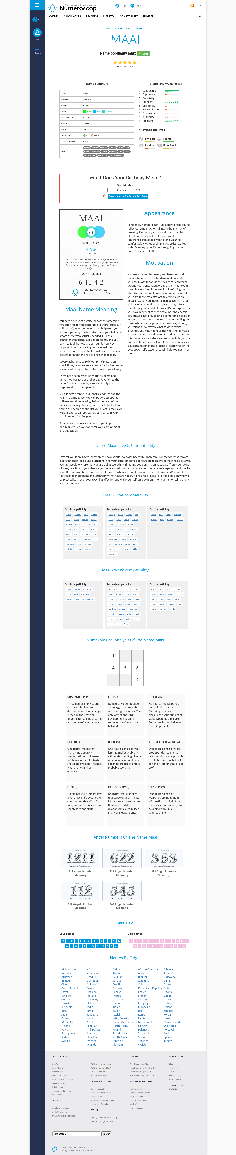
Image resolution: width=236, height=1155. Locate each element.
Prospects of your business (102, 1104)
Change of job (96, 1096)
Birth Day (55, 1064)
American (93, 973)
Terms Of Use (175, 1079)
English (117, 992)
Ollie (68, 539)
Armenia (169, 973)
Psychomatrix (57, 1071)
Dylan (118, 549)
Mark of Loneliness (138, 1104)
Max (119, 529)
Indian (116, 1007)
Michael (88, 544)
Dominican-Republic (150, 988)
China (64, 984)
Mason (85, 519)
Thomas (112, 524)
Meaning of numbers (60, 1108)
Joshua (130, 524)
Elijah (96, 524)
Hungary (143, 1003)
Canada (117, 980)
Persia (65, 1029)
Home (37, 19)
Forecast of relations (100, 1071)
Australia (66, 977)
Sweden (92, 1041)
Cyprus (168, 984)
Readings (92, 16)
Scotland (143, 1033)
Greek (167, 999)
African (117, 969)
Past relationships (98, 1075)
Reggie (69, 524)
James (111, 529)
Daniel (93, 519)
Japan (64, 1014)
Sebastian (79, 524)
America (66, 973)
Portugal (169, 1029)
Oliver (68, 514)
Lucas (126, 529)
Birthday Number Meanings (63, 1115)
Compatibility (129, 16)
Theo (118, 519)
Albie (134, 549)
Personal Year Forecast (140, 1092)
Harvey (170, 519)
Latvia (141, 1018)
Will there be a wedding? (101, 1067)
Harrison (120, 534)
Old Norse (170, 1026)
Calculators (72, 16)
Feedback (173, 1067)
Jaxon (127, 544)
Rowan (78, 549)
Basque (91, 977)
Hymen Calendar (137, 1108)
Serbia (65, 1037)
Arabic (142, 973)
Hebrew (92, 1003)
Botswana (170, 977)
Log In (37, 39)
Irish (64, 1011)
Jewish (117, 1014)
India (90, 1007)
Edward (118, 544)
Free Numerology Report (140, 1071)
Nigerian (92, 1026)
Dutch (167, 988)
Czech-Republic (70, 988)
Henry (168, 514)
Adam (135, 544)
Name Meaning (57, 1067)
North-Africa (120, 1026)
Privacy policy (175, 1075)
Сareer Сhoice (57, 1094)
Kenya (141, 1014)
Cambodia (93, 980)
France (117, 995)
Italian (116, 1011)
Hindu (116, 1003)
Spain (141, 1037)
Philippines (93, 1029)
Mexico (168, 1018)
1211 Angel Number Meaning (80, 873)
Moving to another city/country (104, 1117)
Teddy (111, 534)
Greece (142, 999)
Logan (121, 524)
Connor (180, 519)
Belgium (118, 977)
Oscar (126, 519)
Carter (126, 549)
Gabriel (69, 549)
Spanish (168, 1037)
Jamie (172, 609)
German (66, 999)
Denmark (118, 988)
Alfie (86, 514)
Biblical (142, 977)
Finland (91, 995)
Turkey (168, 1041)
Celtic (167, 980)
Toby (76, 529)
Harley (93, 529)
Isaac (68, 519)
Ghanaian (118, 999)
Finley (76, 519)
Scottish (168, 1033)
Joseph (123, 539)
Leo (136, 514)
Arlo (110, 544)
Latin (90, 1018)
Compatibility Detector (139, 1100)
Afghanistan (68, 969)
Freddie (77, 514)
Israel (90, 1011)
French (142, 995)
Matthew (70, 544)
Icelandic (66, 1007)
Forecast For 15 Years (61, 1075)
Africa (90, 969)
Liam (95, 539)
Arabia (116, 973)
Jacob (111, 519)
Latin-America (121, 1018)
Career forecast (97, 1089)
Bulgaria (66, 980)
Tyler (79, 544)
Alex (94, 534)
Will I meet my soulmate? (101, 1064)
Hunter (130, 534)
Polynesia (144, 1029)
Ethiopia (66, 995)
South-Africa (120, 1037)
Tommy (133, 539)
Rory (110, 549)
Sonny (87, 549)
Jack (160, 514)
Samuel (84, 529)
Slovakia (92, 1037)
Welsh (142, 1044)
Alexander (113, 539)
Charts (54, 16)
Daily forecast (57, 1087)
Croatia (117, 984)
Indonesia (144, 1007)
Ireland (168, 1007)
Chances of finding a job (101, 1092)
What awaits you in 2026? (62, 1079)
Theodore (85, 534)
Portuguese (68, 1033)
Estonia (168, 992)
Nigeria (65, 1026)
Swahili (65, 1041)
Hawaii (65, 1003)
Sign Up (37, 53)
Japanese (92, 1014)
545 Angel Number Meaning (122, 906)
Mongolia (67, 1022)
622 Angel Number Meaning (122, 873)
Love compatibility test (61, 1091)
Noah (120, 514)
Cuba (141, 984)
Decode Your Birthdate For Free (128, 196)
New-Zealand (172, 1022)
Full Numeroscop (137, 1089)
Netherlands (145, 1022)
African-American (148, 969)
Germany (92, 999)
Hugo (68, 534)
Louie (68, 529)
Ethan (134, 529)
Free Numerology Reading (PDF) (144, 1067)
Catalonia (144, 980)
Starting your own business (102, 1100)
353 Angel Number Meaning (163, 873)
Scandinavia (120, 1033)
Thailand (143, 1041)
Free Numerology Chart (140, 1064)
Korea (167, 1014)
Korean (65, 1018)
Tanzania (118, 1041)
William (177, 514)
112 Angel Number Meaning (80, 906)
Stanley (76, 539)
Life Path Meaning (59, 1112)
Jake (76, 534)
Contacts (173, 1089)
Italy (140, 1011)
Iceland (168, 1003)
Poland (117, 1029)
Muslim (91, 1022)
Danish (91, 988)
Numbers (149, 16)
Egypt (64, 992)
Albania (168, 969)
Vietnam (118, 1044)
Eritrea (142, 992)
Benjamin (113, 554)
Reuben (162, 604)
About (171, 1064)
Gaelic (167, 995)
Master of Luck (136, 1096)
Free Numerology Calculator (142, 1075)
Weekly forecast (58, 1083)
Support (122, 5)
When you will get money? (102, 1121)
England (92, 992)
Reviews (173, 1071)
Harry (153, 514)
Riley (89, 524)
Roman (154, 519)
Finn (162, 519)
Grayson (86, 539)
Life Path (109, 16)
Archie (94, 514)
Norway (143, 1026)
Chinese (92, 984)
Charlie (129, 514)
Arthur (135, 519)
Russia (91, 1033)
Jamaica (168, 1011)
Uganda (91, 1044)
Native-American (123, 1022)
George (112, 514)
